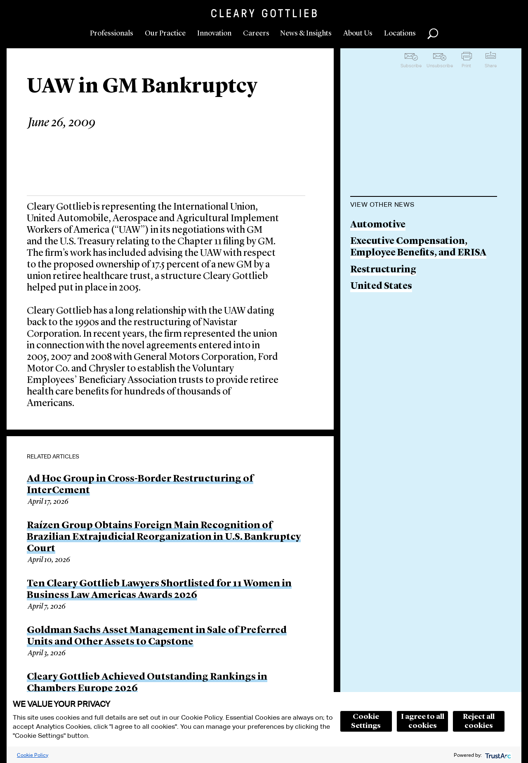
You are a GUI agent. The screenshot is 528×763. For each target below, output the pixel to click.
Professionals (111, 33)
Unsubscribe (440, 66)
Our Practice (165, 33)
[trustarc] (497, 755)
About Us (357, 33)
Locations (400, 33)
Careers (256, 33)
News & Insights (306, 33)
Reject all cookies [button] (479, 721)
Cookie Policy (32, 755)
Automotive (377, 225)
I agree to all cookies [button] (422, 721)
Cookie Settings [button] (366, 721)
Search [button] (432, 33)
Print (466, 66)
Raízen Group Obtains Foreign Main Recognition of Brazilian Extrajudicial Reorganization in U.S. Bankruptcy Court (164, 537)
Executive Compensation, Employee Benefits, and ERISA (418, 247)
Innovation (214, 33)
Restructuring (383, 270)
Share (491, 66)
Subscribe (411, 66)
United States (381, 286)
